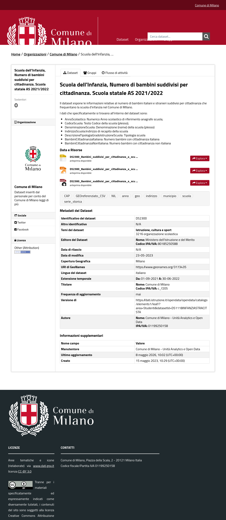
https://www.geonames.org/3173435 (161, 267)
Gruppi (168, 39)
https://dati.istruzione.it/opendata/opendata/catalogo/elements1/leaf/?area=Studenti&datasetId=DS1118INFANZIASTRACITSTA (171, 306)
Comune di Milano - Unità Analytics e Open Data (168, 349)
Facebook (21, 229)
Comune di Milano (207, 5)
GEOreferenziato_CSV (90, 195)
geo (137, 195)
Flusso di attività (114, 72)
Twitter (20, 222)
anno (125, 195)
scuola (186, 195)
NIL (113, 195)
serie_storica (73, 201)
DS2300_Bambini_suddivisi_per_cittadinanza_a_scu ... (104, 157)
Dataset (123, 39)
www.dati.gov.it (43, 465)
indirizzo (151, 195)
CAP (67, 195)
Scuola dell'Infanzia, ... (97, 54)
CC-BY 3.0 (25, 471)
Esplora (200, 158)
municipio (169, 195)
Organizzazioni (146, 39)
